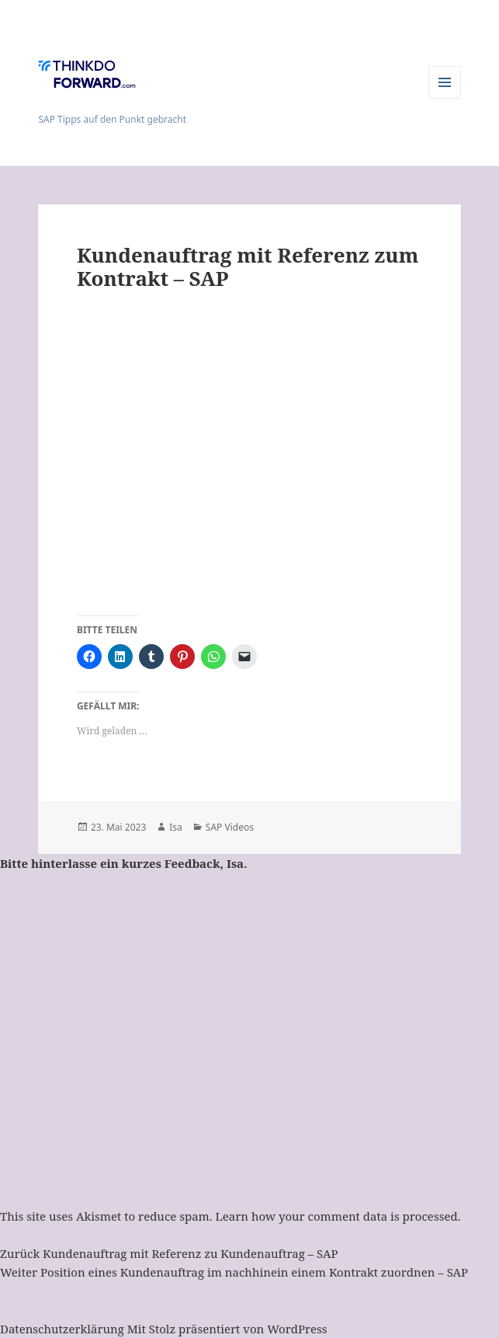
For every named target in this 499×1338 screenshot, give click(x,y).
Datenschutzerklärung (62, 1328)
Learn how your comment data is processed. (337, 1216)
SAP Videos (230, 827)
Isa (175, 827)
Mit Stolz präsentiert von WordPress (227, 1328)
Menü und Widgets (445, 98)
